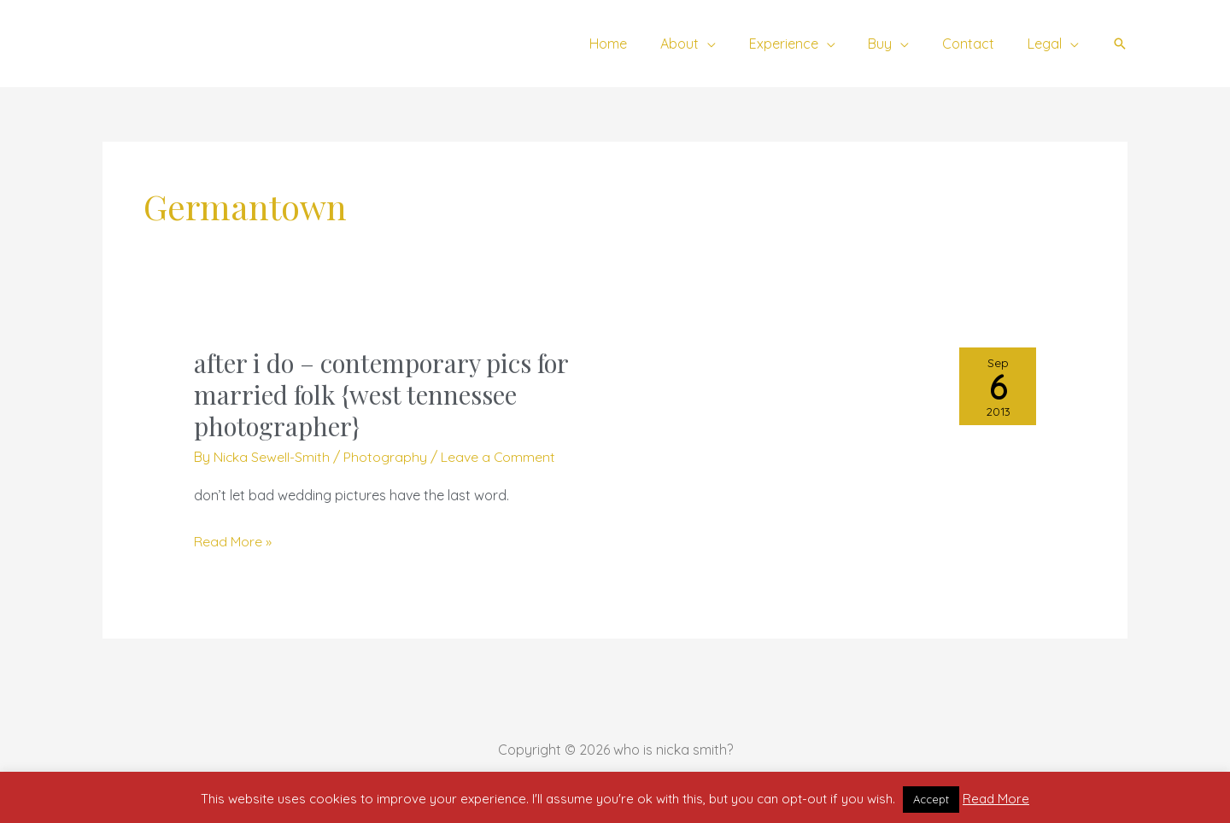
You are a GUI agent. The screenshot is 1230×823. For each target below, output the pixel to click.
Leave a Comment (499, 456)
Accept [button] (931, 799)
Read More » (233, 542)
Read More (996, 799)
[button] (1120, 43)
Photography (386, 456)
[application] (732, 43)
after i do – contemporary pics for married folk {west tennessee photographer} (384, 394)
